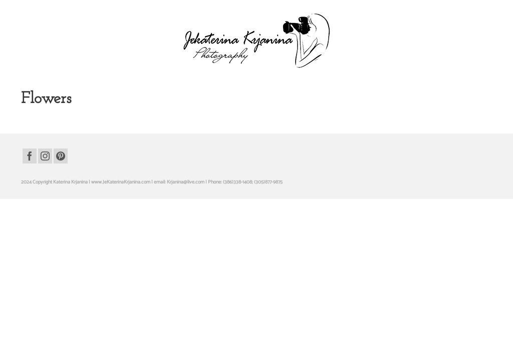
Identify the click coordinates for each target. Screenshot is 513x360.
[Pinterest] (61, 174)
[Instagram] (45, 174)
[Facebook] (30, 174)
